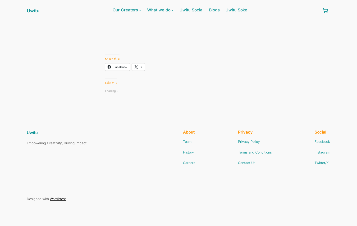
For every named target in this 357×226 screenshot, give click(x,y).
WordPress (58, 199)
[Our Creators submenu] (140, 10)
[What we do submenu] (172, 10)
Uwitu (33, 11)
